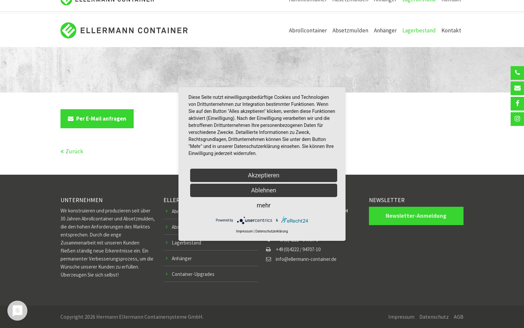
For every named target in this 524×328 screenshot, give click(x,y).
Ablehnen (263, 190)
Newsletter (397, 7)
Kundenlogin (427, 7)
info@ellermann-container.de (154, 7)
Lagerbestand (186, 242)
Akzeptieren (264, 175)
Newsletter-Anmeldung (416, 215)
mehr (263, 205)
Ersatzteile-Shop (364, 7)
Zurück (74, 151)
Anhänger (182, 258)
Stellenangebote (325, 7)
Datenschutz (434, 316)
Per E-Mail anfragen (97, 118)
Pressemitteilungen (283, 7)
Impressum (401, 316)
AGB (459, 316)
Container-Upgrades (193, 274)
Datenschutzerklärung (271, 231)
